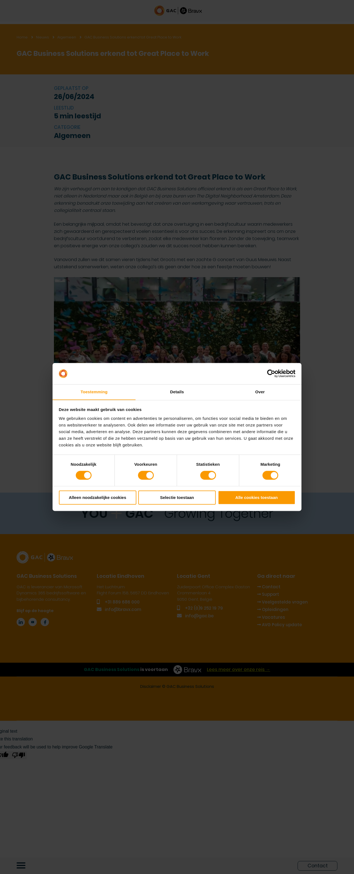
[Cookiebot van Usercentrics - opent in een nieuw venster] (271, 373)
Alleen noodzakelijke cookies (97, 497)
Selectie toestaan (177, 497)
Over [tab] (260, 391)
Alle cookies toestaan (256, 497)
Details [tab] (177, 391)
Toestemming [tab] (94, 391)
